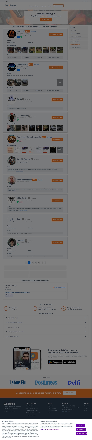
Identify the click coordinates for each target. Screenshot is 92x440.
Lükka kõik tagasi (81, 429)
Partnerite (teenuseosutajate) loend (50, 429)
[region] (46, 429)
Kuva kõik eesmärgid (82, 433)
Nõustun (81, 425)
